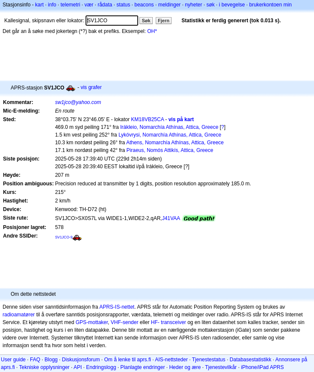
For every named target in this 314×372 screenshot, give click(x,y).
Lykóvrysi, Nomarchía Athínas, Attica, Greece (169, 135)
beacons (144, 5)
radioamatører (19, 315)
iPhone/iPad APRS (262, 367)
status (123, 5)
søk (210, 5)
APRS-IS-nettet (116, 307)
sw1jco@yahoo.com (78, 102)
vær (88, 5)
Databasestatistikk (250, 360)
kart (39, 5)
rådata (105, 5)
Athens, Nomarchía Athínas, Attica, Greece (175, 143)
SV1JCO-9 (64, 237)
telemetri (70, 5)
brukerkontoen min (270, 5)
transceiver (173, 322)
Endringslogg (101, 367)
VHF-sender (125, 322)
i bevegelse (232, 5)
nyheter (193, 5)
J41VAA (171, 218)
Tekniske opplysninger (44, 367)
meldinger (169, 5)
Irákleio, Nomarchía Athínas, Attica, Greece (169, 127)
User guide (13, 360)
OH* (152, 31)
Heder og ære (185, 367)
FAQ (35, 360)
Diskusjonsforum (81, 360)
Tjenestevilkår (221, 367)
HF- (155, 322)
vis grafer (90, 87)
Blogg (51, 360)
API (78, 367)
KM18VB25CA (147, 119)
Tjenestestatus (208, 360)
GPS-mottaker (92, 322)
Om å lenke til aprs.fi (127, 360)
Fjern (163, 20)
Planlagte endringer (142, 367)
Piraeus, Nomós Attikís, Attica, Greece (170, 150)
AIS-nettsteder (171, 360)
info (52, 5)
